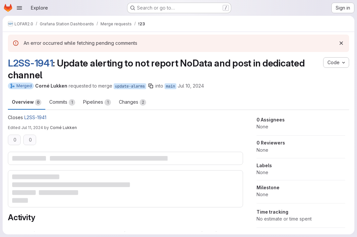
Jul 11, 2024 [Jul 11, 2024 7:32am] (32, 127)
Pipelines (97, 102)
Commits (62, 102)
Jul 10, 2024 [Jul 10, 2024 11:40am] (191, 86)
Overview (26, 102)
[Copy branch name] (151, 86)
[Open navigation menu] (19, 8)
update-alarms (130, 86)
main (170, 86)
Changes (132, 102)
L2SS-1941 (30, 63)
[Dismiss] (341, 43)
